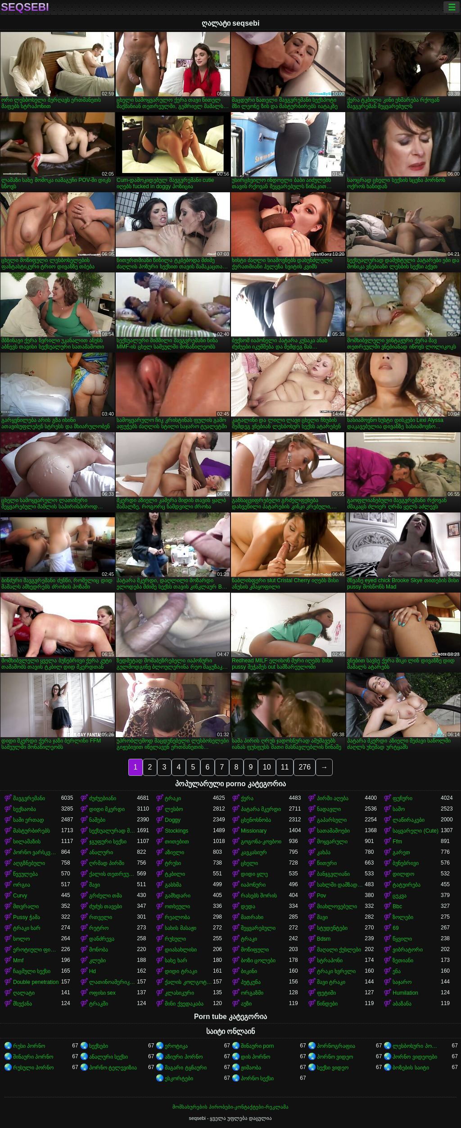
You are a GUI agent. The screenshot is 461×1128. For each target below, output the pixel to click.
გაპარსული (332, 820)
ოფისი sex (102, 993)
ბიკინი (249, 971)
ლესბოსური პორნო (417, 1046)
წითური (327, 863)
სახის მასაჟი (180, 928)
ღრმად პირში (106, 863)
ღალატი (24, 993)
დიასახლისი (181, 950)
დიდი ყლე (254, 874)
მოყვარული (332, 841)
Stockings (176, 831)
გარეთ (401, 852)
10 (267, 767)
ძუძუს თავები (105, 906)
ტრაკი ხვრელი (336, 971)
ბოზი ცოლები (258, 960)
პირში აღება (332, 798)
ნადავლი (329, 809)
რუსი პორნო (29, 1046)
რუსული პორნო (33, 1068)
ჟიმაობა (251, 1068)
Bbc (397, 906)
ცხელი (249, 863)
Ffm (397, 841)
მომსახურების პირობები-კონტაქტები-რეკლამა (230, 1107)
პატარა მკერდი (261, 809)
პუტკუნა (251, 982)
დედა (248, 906)
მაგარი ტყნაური (185, 1068)
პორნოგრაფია (336, 1046)
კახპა (323, 852)
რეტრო (98, 928)
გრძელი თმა (105, 895)
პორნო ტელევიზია (113, 1068)
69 (395, 928)
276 (304, 767)
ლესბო (174, 809)
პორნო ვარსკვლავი (37, 852)
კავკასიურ (254, 852)
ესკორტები (179, 1078)
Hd (92, 971)
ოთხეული (177, 906)
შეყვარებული (258, 928)
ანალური (101, 852)
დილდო (403, 874)
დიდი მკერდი (107, 809)
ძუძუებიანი (102, 798)
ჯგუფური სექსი (108, 841)
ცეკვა (400, 895)
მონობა (98, 950)
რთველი (100, 917)
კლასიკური (179, 993)
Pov (321, 895)
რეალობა (177, 917)
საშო (399, 809)
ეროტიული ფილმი (37, 950)
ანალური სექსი (108, 1057)
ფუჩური (402, 798)
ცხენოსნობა (256, 820)
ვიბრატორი (408, 950)
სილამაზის (27, 841)
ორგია (21, 885)
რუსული (175, 939)
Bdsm (324, 939)
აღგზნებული (29, 863)
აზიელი (174, 852)
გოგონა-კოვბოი (261, 841)
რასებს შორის (259, 895)
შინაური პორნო (33, 1057)
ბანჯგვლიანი (333, 874)
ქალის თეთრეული (113, 874)
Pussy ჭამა (26, 917)
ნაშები (97, 820)
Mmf (18, 960)
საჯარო (402, 982)
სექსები (98, 1046)
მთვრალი (26, 906)
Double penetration (36, 982)
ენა (397, 971)
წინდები (327, 1004)
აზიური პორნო (183, 1057)
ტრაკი (173, 798)
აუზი (246, 1004)
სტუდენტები (332, 928)
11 (285, 767)
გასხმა (173, 885)
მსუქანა (22, 1004)
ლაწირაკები (409, 820)
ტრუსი (173, 863)
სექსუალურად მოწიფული (113, 831)
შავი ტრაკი (331, 982)
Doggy (173, 820)
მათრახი (252, 917)
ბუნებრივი (406, 863)
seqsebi (25, 7)
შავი (94, 885)
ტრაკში (98, 1004)
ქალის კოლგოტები (189, 982)
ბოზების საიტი (411, 1068)
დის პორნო (255, 1057)
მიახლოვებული (337, 906)
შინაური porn (257, 1046)
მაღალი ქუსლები (339, 950)
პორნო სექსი (257, 1078)
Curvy (20, 895)
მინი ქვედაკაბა (184, 1004)
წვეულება (25, 874)
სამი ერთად (28, 820)
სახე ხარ (176, 960)
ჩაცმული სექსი (31, 971)
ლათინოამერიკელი (113, 982)
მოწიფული (255, 950)
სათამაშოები (333, 831)
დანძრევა (101, 939)
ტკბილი (175, 874)
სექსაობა (24, 809)
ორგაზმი (252, 993)
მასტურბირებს (31, 831)
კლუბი (97, 960)
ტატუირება (406, 885)
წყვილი (402, 939)
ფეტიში (326, 993)
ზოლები (403, 917)
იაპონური (253, 885)
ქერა (247, 798)
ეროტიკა (176, 1046)
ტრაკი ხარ (27, 928)
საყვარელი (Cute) (415, 831)
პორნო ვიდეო (335, 1057)
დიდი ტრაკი (181, 971)
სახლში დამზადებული (341, 885)
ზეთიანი (403, 960)
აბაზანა (402, 1004)
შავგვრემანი (29, 798)
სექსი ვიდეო (332, 1068)
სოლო (21, 939)
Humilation (405, 993)
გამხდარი (177, 895)
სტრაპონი (330, 960)
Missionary (254, 831)
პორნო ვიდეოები (415, 1057)
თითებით (177, 841)
